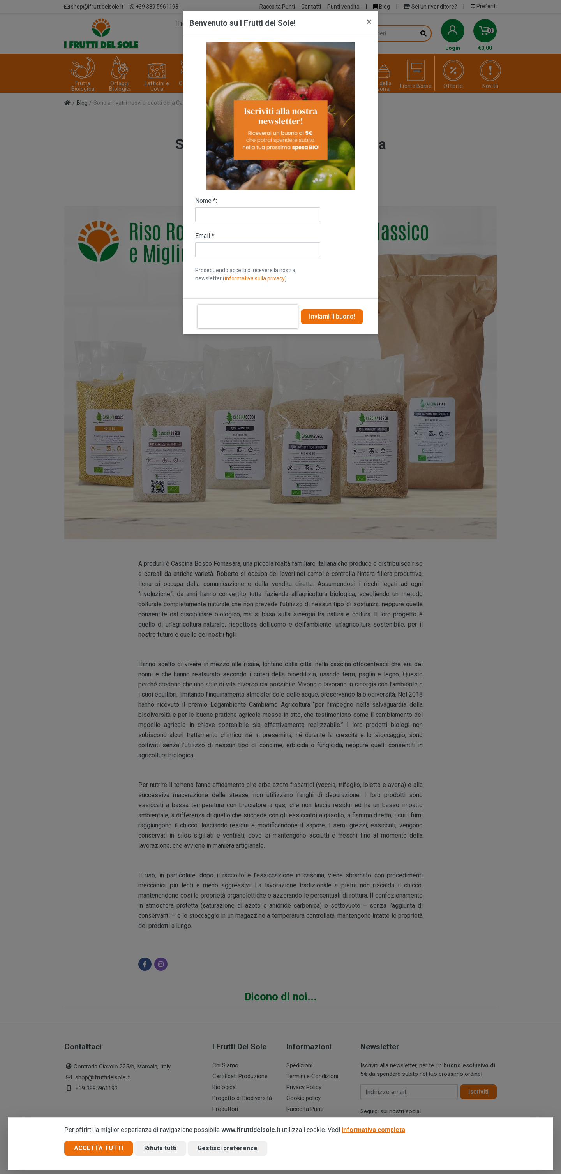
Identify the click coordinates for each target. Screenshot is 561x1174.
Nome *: (206, 200)
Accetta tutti (98, 1148)
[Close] (369, 22)
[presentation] (248, 316)
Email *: (205, 235)
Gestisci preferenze (228, 1148)
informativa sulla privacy (255, 278)
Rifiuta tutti (160, 1148)
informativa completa (373, 1130)
